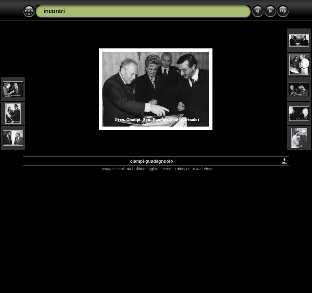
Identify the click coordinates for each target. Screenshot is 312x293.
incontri (54, 11)
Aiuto (208, 168)
